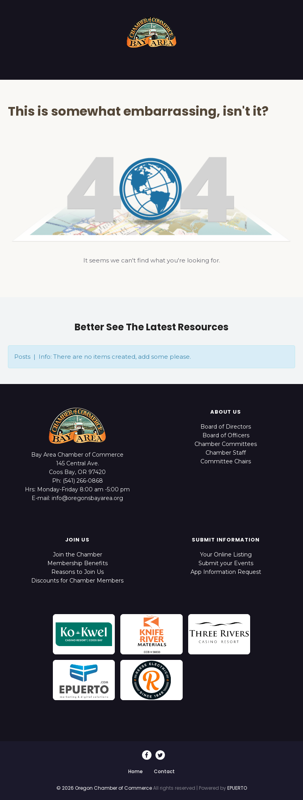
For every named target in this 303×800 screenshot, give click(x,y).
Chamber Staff (226, 452)
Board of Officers (225, 435)
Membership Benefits (77, 563)
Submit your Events (225, 563)
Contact (164, 771)
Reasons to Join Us (77, 571)
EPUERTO (237, 788)
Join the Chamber (77, 554)
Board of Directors (225, 426)
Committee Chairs (225, 461)
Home (135, 771)
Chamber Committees (226, 444)
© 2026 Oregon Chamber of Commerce (104, 788)
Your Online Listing (226, 554)
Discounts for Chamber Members (77, 580)
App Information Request (226, 571)
